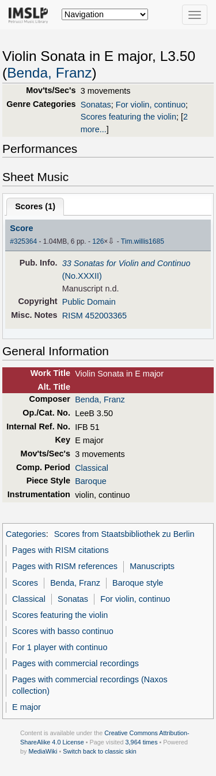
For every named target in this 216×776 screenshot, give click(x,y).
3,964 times (142, 742)
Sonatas (96, 104)
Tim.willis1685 (142, 241)
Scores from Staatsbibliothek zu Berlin (124, 534)
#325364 (23, 241)
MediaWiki (42, 751)
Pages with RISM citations (60, 550)
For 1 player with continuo (59, 647)
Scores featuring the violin (128, 116)
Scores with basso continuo (62, 631)
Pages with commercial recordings (75, 663)
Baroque (91, 481)
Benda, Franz (49, 72)
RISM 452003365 (94, 315)
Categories (26, 534)
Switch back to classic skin (100, 751)
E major (26, 707)
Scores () (35, 206)
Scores (25, 582)
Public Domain (89, 301)
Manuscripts (152, 566)
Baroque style (137, 582)
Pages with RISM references (65, 566)
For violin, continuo (150, 104)
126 (98, 241)
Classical (91, 467)
